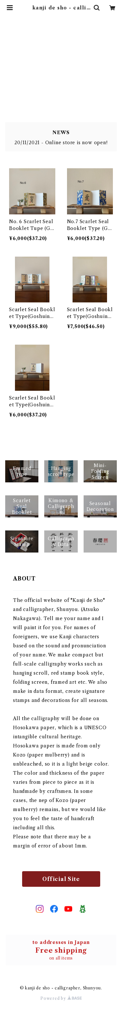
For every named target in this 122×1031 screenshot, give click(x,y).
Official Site (60, 879)
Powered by (61, 998)
